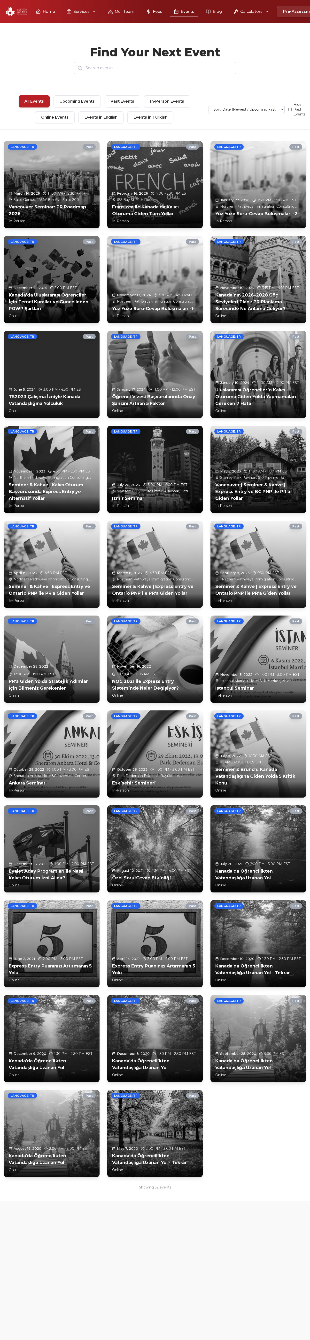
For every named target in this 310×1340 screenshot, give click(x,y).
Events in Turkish (150, 117)
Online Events (55, 117)
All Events (34, 101)
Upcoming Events (77, 101)
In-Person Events (167, 101)
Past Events (122, 101)
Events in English (101, 117)
